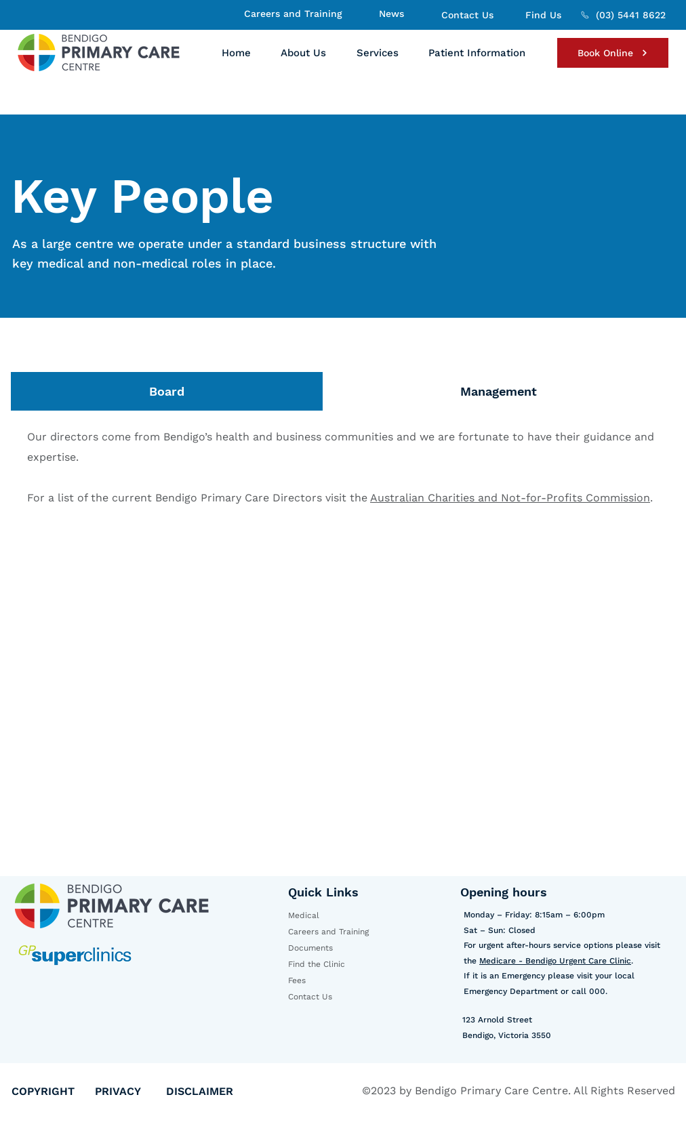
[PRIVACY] (130, 1090)
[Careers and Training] (291, 13)
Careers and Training (328, 931)
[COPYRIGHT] (53, 1090)
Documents (310, 948)
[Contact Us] (466, 14)
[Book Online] (612, 53)
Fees (297, 980)
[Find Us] (542, 14)
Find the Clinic (316, 964)
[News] (390, 13)
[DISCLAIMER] (212, 1090)
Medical (303, 915)
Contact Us (310, 996)
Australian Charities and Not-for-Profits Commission (510, 497)
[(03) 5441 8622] (622, 14)
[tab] (167, 391)
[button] (303, 53)
